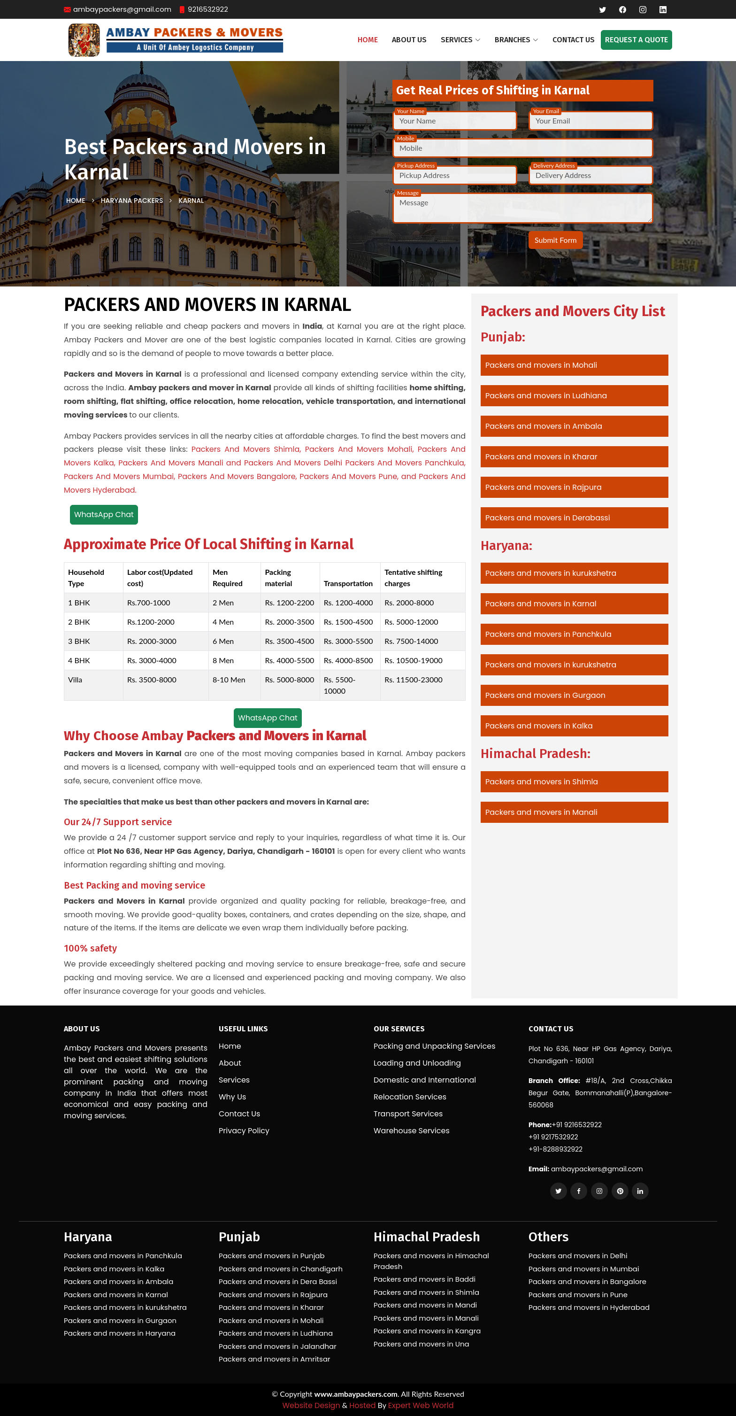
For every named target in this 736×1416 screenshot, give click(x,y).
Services (234, 1080)
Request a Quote (636, 39)
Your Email (546, 111)
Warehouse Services (412, 1131)
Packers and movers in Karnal (541, 603)
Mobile (405, 138)
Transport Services (408, 1114)
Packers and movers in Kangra (427, 1331)
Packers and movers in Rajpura (543, 487)
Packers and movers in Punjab (272, 1256)
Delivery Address (554, 165)
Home (368, 39)
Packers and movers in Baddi (424, 1279)
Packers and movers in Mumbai (584, 1269)
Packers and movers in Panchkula (548, 634)
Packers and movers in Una (421, 1344)
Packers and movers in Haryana (120, 1333)
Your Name (410, 111)
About (230, 1063)
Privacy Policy (244, 1131)
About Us (409, 39)
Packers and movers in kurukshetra (550, 573)
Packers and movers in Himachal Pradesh (431, 1261)
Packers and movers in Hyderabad (589, 1307)
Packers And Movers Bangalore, (237, 476)
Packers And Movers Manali (170, 462)
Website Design (311, 1405)
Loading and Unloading (417, 1063)
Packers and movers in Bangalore (587, 1281)
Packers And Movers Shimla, (246, 449)
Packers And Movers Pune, (349, 476)
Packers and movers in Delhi (578, 1256)
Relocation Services (410, 1097)
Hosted (362, 1405)
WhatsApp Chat (104, 514)
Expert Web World (421, 1405)
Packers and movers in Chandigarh (281, 1269)
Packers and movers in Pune (578, 1295)
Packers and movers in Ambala (543, 426)
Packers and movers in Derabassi (547, 517)
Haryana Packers (132, 200)
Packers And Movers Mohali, (359, 449)
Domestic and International (425, 1080)
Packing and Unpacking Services (435, 1046)
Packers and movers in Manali (541, 812)
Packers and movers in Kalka (539, 725)
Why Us (232, 1097)
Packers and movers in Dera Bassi (278, 1281)
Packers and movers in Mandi (425, 1305)
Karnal (191, 200)
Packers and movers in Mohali (541, 365)
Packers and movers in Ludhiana (546, 395)
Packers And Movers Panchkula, (405, 462)
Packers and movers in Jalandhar (278, 1346)
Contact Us (573, 39)
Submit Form (556, 239)
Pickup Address (416, 165)
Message (408, 192)
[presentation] (447, 245)
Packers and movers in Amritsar (274, 1359)
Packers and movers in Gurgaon (545, 695)
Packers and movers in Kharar (541, 456)
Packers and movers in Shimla (541, 781)
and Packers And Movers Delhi (284, 462)
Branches (516, 39)
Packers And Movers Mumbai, (119, 476)
